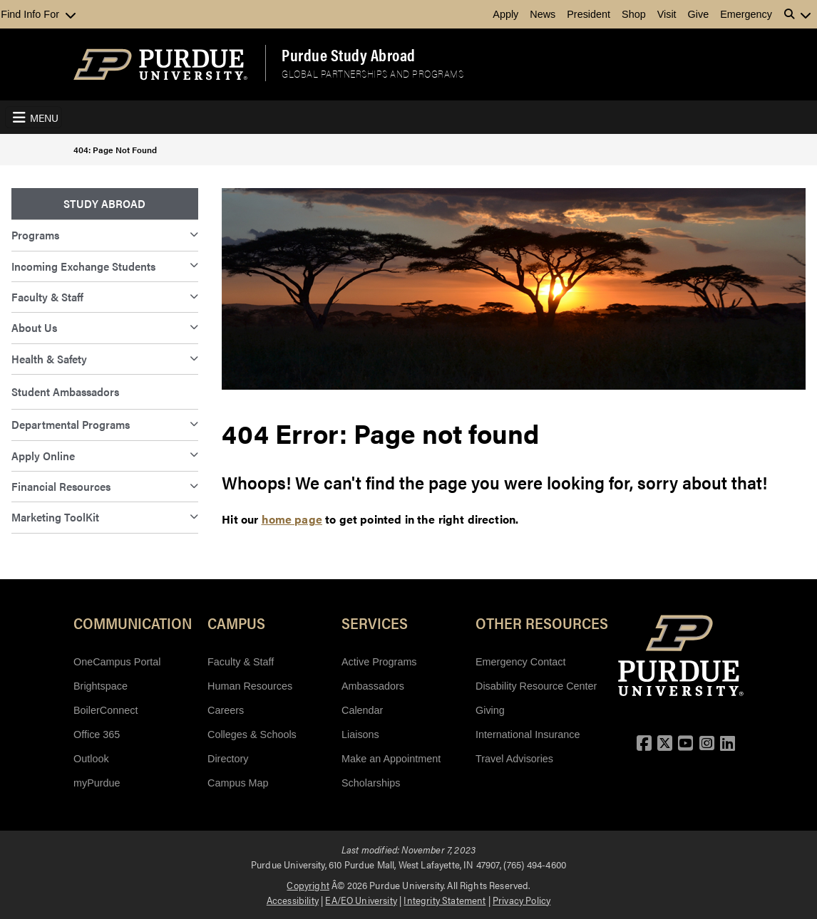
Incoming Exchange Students (83, 266)
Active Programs (379, 662)
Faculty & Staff (47, 297)
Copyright (308, 885)
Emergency (746, 14)
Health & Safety (49, 359)
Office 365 (96, 734)
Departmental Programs (70, 424)
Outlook (91, 758)
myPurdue (96, 783)
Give (698, 14)
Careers (225, 710)
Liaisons (360, 734)
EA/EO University (361, 900)
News (542, 14)
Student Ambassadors (65, 391)
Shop (634, 14)
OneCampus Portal (116, 662)
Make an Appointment (391, 758)
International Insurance (528, 734)
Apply (505, 14)
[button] (798, 14)
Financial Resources (61, 486)
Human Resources (249, 686)
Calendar (362, 710)
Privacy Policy (521, 900)
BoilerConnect (105, 710)
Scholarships (370, 783)
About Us (34, 327)
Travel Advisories (514, 758)
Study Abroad (104, 203)
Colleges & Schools (252, 734)
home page (292, 519)
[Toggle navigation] (33, 117)
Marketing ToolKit (55, 517)
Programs (35, 235)
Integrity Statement (444, 900)
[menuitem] (104, 204)
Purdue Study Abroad (349, 54)
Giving (490, 710)
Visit (667, 14)
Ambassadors (372, 686)
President (588, 14)
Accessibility (293, 900)
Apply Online (43, 455)
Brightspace (100, 686)
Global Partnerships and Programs (372, 74)
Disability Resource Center (536, 686)
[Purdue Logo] (160, 64)
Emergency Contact (520, 662)
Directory (228, 758)
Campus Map (238, 783)
